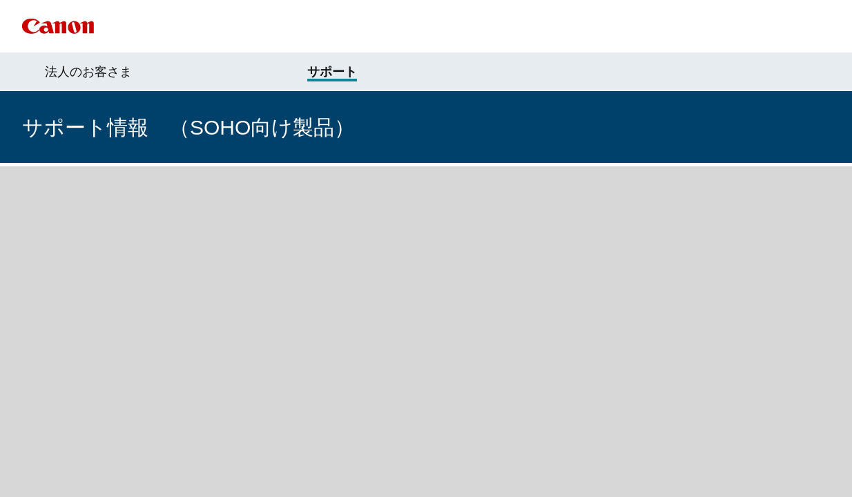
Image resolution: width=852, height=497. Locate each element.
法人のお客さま (88, 72)
